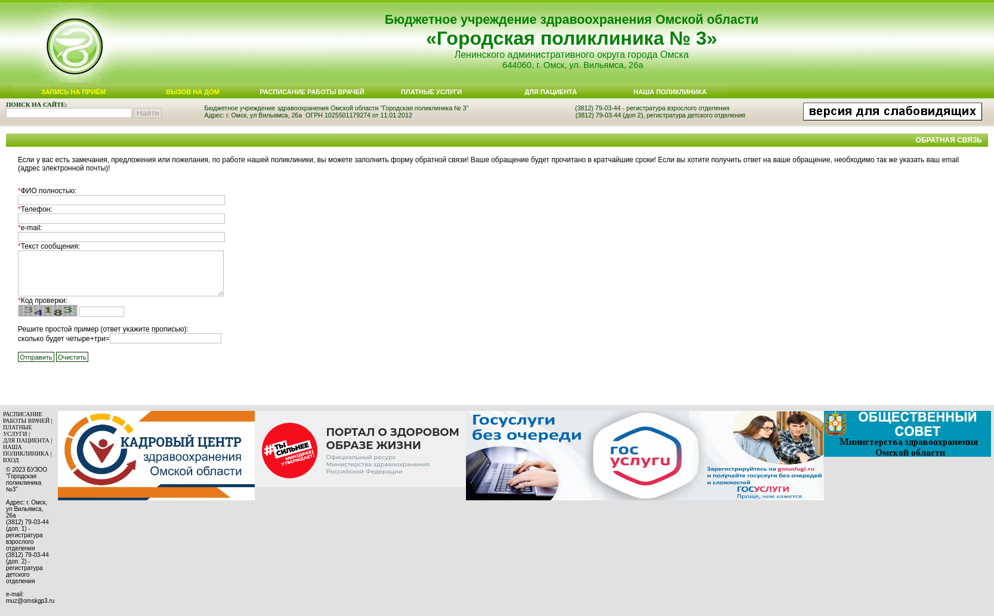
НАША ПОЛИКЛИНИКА (26, 450)
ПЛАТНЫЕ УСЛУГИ (17, 430)
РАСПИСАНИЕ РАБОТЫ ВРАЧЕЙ (26, 417)
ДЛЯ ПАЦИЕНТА (26, 440)
